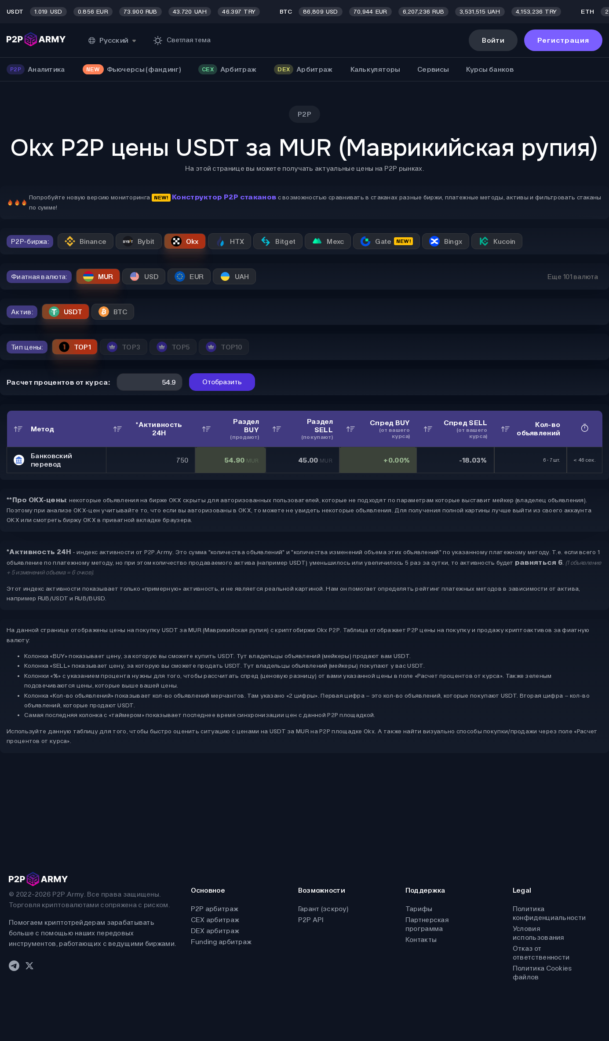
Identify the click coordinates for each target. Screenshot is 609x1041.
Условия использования (538, 933)
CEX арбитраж (215, 920)
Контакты (421, 939)
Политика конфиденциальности (549, 913)
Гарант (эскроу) (323, 909)
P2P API (311, 920)
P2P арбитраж (215, 909)
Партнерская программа (427, 924)
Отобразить (222, 382)
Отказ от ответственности (541, 952)
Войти (493, 40)
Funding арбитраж (221, 942)
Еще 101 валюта (572, 276)
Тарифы (419, 909)
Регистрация (563, 40)
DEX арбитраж (215, 931)
